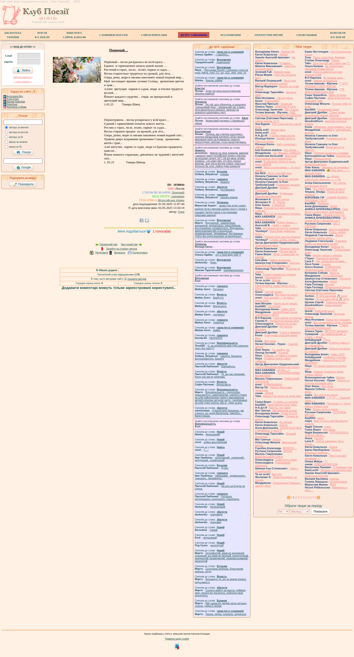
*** (325, 461)
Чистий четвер (274, 291)
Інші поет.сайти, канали (74, 35)
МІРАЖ (288, 451)
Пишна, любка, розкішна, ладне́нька (225, 614)
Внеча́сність (220, 306)
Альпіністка (343, 155)
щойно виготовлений (215, 442)
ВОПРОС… (290, 448)
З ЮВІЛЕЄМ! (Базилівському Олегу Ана (323, 268)
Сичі (273, 132)
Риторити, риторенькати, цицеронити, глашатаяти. (217, 497)
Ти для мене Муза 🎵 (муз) (332, 299)
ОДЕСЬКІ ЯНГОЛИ (326, 464)
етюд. (328, 426)
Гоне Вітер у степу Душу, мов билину (326, 210)
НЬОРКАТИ (216, 338)
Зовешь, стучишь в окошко (280, 355)
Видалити (119, 252)
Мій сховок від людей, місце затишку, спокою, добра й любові (221, 604)
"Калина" (283, 352)
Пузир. (225, 468)
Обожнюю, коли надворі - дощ (332, 126)
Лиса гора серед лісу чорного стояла (275, 82)
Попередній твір (108, 244)
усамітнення (223, 62)
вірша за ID (15, 146)
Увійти (23, 71)
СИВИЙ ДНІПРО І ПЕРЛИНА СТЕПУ (326, 199)
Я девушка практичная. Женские (274, 195)
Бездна (329, 284)
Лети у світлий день (280, 173)
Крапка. (335, 478)
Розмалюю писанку (288, 184)
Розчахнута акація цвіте (284, 320)
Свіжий (214, 530)
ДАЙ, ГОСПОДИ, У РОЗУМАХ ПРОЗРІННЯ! (278, 114)
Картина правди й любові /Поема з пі (277, 264)
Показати (320, 511)
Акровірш (177, 196)
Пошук (23, 152)
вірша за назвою (18, 142)
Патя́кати (218, 289)
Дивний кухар (282, 71)
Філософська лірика (171, 200)
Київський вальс (324, 310)
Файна (216, 330)
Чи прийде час (281, 349)
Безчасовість (224, 384)
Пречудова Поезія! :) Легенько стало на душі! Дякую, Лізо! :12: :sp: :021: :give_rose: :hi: (221, 71)
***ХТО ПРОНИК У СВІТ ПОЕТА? (326, 85)
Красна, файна (214, 80)
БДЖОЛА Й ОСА (285, 106)
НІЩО (333, 281)
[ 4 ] (308, 497)
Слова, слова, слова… (284, 239)
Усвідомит (215, 522)
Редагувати (101, 252)
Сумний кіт (278, 205)
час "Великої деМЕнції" (287, 152)
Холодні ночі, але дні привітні (282, 236)
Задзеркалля (273, 277)
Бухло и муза (281, 199)
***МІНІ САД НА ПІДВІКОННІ (326, 327)
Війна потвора (337, 95)
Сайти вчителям (154, 35)
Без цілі (276, 474)
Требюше (323, 203)
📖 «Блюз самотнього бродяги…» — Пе (323, 178)
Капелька (12, 104)
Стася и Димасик (290, 332)
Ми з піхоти (291, 109)
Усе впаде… (291, 150)
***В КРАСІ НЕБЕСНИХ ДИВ (324, 91)
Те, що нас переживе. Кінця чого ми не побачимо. (220, 375)
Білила (340, 377)
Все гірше (328, 386)
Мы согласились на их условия (332, 322)
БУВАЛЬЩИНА (273, 384)
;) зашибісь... (222, 54)
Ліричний (177, 192)
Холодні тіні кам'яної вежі (336, 470)
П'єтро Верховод (332, 275)
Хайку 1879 (288, 309)
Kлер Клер (13, 99)
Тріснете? (345, 278)
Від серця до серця (326, 394)
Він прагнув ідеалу (286, 294)
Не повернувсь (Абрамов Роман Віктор (324, 67)
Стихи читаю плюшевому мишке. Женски (325, 114)
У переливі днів (342, 467)
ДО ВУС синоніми (193, 35)
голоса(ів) (162, 231)
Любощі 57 (337, 246)
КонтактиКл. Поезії (337, 35)
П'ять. (327, 339)
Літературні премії (268, 35)
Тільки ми (286, 103)
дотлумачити (227, 189)
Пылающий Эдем (328, 109)
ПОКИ (333, 206)
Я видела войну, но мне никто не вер (326, 242)
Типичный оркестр (340, 118)
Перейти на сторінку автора (121, 248)
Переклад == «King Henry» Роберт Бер (327, 405)
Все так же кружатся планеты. (282, 213)
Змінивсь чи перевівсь (335, 167)
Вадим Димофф (16, 101)
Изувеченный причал (338, 287)
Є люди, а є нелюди (285, 401)
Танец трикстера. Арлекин (329, 57)
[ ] (293, 497)
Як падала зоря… (334, 77)
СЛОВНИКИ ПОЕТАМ (113, 35)
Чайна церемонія (280, 260)
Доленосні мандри (327, 258)
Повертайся (272, 100)
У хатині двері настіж (282, 135)
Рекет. (213, 262)
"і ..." (206, 450)
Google (23, 168)
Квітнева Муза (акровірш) (320, 293)
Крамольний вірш (315, 164)
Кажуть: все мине (280, 407)
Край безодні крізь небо (282, 404)
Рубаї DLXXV (289, 413)
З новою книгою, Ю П (276, 120)
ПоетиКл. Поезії (42, 35)
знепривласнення (233, 270)
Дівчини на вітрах (286, 323)
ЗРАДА (269, 393)
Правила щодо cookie (177, 638)
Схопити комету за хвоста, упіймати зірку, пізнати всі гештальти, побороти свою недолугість (220, 593)
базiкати (225, 182)
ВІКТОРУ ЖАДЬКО (336, 331)
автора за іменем (18, 127)
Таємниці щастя (289, 248)
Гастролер (274, 306)
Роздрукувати (140, 252)
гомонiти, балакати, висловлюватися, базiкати (218, 357)
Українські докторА (316, 475)
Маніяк (276, 280)
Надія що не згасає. (286, 303)
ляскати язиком (229, 197)
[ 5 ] (314, 497)
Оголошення (230, 35)
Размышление (322, 158)
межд (320, 418)
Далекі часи (278, 129)
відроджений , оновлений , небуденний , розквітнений (220, 459)
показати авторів (137, 279)
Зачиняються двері (267, 245)
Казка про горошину (338, 319)
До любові (285, 422)
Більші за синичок (287, 179)
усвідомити (216, 514)
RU (55, 18)
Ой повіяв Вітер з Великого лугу (325, 219)
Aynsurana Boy (15, 96)
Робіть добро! (337, 232)
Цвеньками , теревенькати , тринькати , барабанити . (220, 477)
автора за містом (18, 132)
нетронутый (216, 545)
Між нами (270, 341)
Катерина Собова (17, 107)
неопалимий (210, 537)
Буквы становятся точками (279, 274)
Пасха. (335, 60)
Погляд (318, 438)
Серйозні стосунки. (335, 357)
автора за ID (16, 137)
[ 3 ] (303, 497)
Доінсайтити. (228, 366)
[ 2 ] (298, 497)
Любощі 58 (287, 51)
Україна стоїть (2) (334, 214)
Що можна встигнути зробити (281, 228)
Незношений (213, 434)
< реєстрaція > (23, 81)
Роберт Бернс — (287, 222)
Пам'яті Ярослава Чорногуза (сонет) (277, 367)
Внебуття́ (218, 297)
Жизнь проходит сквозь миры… (324, 237)
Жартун (334, 272)
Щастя (283, 425)
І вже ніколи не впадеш (287, 317)
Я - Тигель (279, 202)
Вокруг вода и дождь (325, 409)
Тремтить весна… (336, 302)
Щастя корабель (339, 229)
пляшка (224, 174)
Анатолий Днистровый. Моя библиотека (276, 157)
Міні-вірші (329, 429)
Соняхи (326, 264)
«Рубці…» (283, 370)
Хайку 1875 (338, 354)
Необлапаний (217, 507)
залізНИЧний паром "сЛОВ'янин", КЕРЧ (276, 313)
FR (48, 18)
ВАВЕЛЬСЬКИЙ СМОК (269, 456)
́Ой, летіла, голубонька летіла (326, 184)
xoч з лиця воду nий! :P (228, 254)
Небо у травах (281, 225)
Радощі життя (287, 251)
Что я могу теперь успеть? (329, 188)
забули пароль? (22, 77)
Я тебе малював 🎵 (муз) (331, 295)
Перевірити (23, 184)
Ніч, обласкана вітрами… (331, 261)
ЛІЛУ (333, 484)
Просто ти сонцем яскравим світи (327, 382)
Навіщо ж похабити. (325, 80)
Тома (181, 211)
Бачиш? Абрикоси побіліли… (323, 451)
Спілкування (306, 35)
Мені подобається (132, 231)
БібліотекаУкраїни (12, 35)
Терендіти (218, 322)
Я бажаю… (286, 63)
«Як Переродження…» (268, 218)
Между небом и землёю (327, 255)
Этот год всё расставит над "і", (331, 63)
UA (41, 18)
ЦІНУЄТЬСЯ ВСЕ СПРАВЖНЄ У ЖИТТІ (278, 429)
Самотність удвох (286, 459)
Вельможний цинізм (284, 410)
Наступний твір (129, 244)
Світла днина (285, 97)
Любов (283, 54)
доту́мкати (219, 314)
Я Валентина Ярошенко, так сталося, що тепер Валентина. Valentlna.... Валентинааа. (219, 413)
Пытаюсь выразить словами (331, 152)
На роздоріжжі (338, 481)
